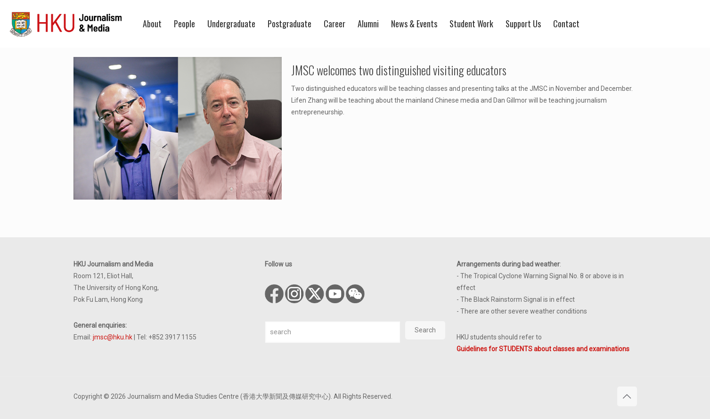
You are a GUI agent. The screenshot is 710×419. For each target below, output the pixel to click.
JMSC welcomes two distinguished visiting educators (398, 70)
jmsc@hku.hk (112, 337)
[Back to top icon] (627, 396)
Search (425, 330)
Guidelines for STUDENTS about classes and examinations (543, 349)
